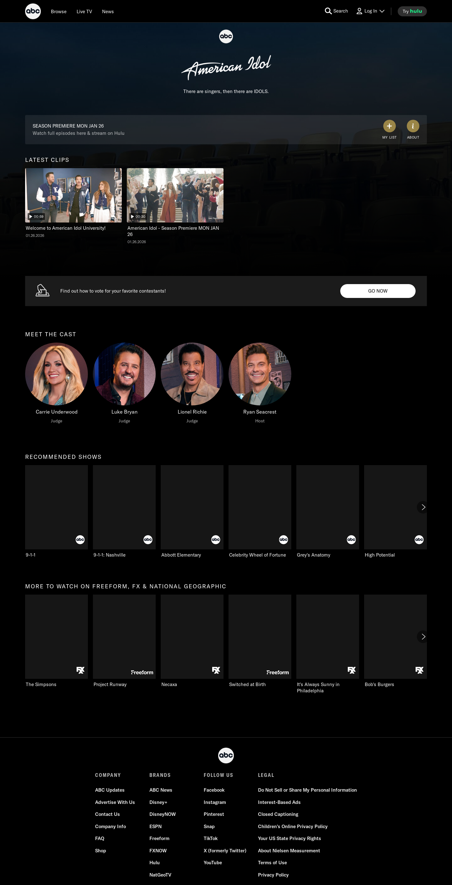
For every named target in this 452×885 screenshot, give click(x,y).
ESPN (155, 826)
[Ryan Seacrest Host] (260, 385)
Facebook (214, 790)
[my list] (389, 130)
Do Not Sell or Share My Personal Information (307, 790)
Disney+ (158, 802)
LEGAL (266, 775)
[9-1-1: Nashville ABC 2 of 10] (124, 511)
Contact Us (107, 814)
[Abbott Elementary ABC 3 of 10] (192, 511)
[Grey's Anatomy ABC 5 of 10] (327, 511)
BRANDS (160, 775)
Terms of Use (272, 863)
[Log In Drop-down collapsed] (370, 11)
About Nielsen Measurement (289, 851)
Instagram (215, 802)
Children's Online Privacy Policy (293, 826)
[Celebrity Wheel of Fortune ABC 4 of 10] (260, 511)
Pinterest (214, 814)
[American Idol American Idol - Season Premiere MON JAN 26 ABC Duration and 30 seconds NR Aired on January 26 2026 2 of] (175, 206)
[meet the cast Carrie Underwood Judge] (56, 385)
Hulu (154, 863)
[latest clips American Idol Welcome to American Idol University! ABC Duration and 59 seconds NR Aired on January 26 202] (73, 203)
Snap (209, 826)
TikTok (211, 838)
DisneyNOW (162, 814)
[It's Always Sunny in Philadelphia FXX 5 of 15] (327, 644)
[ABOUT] (413, 130)
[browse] (59, 11)
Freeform (159, 838)
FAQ (99, 838)
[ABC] (33, 12)
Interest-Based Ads (279, 802)
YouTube (213, 863)
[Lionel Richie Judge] (192, 385)
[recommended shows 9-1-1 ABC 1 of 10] (56, 511)
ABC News (160, 790)
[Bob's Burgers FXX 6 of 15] (395, 641)
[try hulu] (412, 11)
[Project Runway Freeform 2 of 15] (124, 641)
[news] (108, 11)
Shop (100, 851)
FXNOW (158, 851)
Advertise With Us (115, 802)
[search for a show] (336, 11)
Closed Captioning (278, 814)
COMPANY (108, 775)
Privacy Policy (273, 875)
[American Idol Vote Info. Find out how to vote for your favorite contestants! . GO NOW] (378, 291)
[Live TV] (84, 11)
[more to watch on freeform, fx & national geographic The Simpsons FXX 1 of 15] (56, 641)
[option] (73, 207)
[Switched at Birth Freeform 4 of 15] (260, 641)
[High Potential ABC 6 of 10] (395, 511)
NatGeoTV (160, 875)
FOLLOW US (219, 775)
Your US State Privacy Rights (289, 838)
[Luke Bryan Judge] (124, 385)
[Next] (423, 507)
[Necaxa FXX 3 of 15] (192, 641)
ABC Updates (110, 790)
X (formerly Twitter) (225, 851)
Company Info (110, 826)
